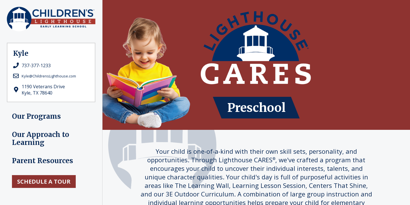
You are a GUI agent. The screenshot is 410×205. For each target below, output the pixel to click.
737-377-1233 (36, 65)
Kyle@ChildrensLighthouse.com (49, 76)
